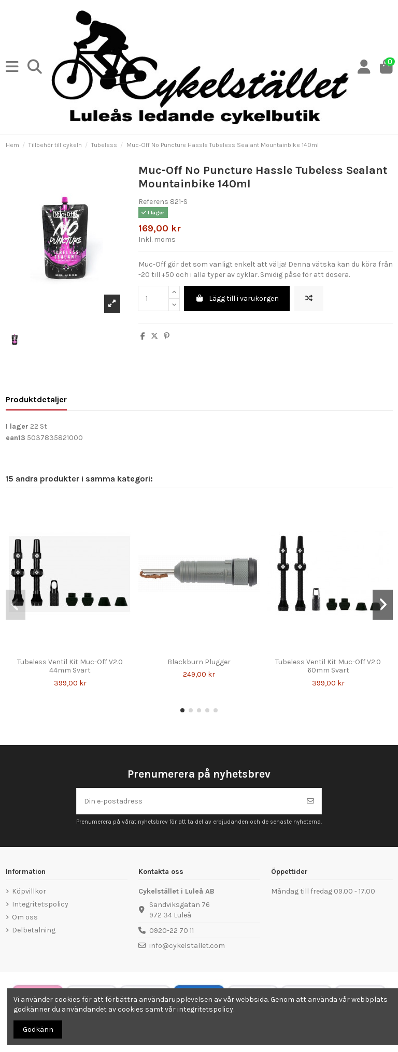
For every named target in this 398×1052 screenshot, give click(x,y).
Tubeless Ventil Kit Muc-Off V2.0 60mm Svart (328, 666)
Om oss (25, 917)
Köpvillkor (29, 891)
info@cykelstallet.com (187, 945)
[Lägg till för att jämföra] (308, 298)
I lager (17, 426)
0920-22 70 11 (171, 930)
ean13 (15, 437)
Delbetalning (33, 930)
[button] (182, 710)
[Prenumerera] (310, 801)
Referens (153, 201)
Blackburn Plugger (199, 662)
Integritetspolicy (40, 904)
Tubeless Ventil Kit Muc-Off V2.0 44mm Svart (70, 666)
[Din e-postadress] (188, 801)
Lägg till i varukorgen (237, 298)
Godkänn (38, 1029)
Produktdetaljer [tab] (36, 399)
